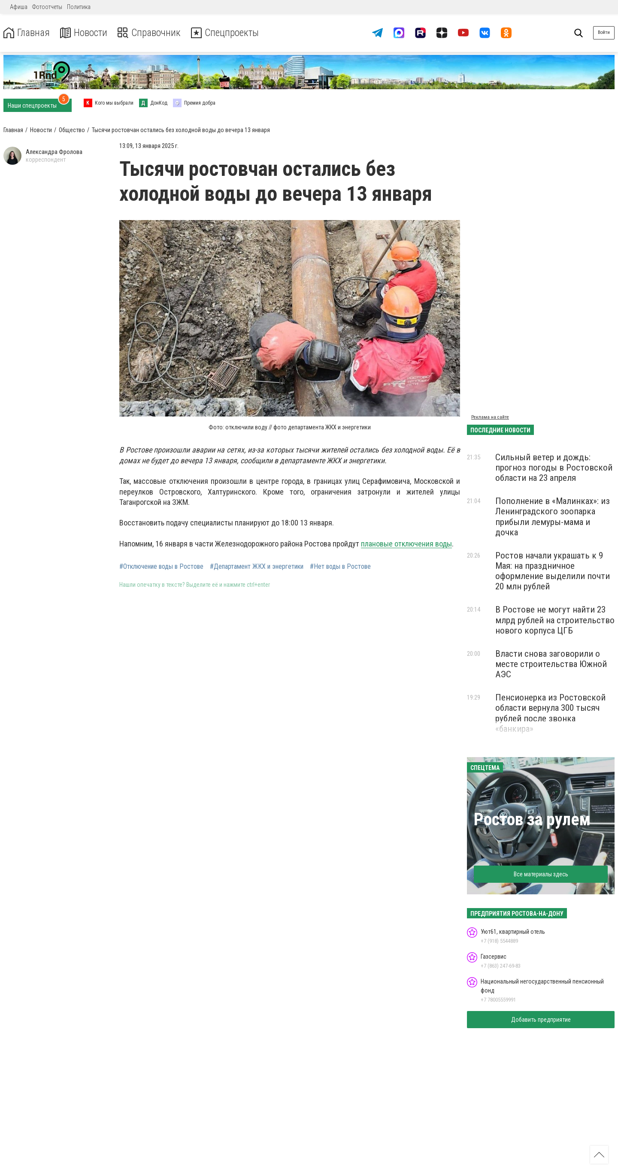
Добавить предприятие (541, 1019)
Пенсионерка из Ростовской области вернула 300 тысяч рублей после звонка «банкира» (550, 712)
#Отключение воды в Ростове (161, 566)
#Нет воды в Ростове (340, 566)
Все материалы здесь (541, 874)
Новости (85, 33)
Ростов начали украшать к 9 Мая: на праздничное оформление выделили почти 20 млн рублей (552, 571)
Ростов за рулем (532, 819)
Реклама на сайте (490, 417)
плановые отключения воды (406, 543)
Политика (79, 6)
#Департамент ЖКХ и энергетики (256, 566)
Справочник (152, 33)
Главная (27, 33)
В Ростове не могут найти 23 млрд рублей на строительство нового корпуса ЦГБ (555, 619)
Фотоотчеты (47, 6)
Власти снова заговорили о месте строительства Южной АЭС (551, 664)
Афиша (18, 6)
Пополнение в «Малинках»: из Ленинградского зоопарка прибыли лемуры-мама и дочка (552, 516)
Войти (604, 32)
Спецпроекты (229, 33)
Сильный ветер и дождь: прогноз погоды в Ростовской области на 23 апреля (553, 467)
